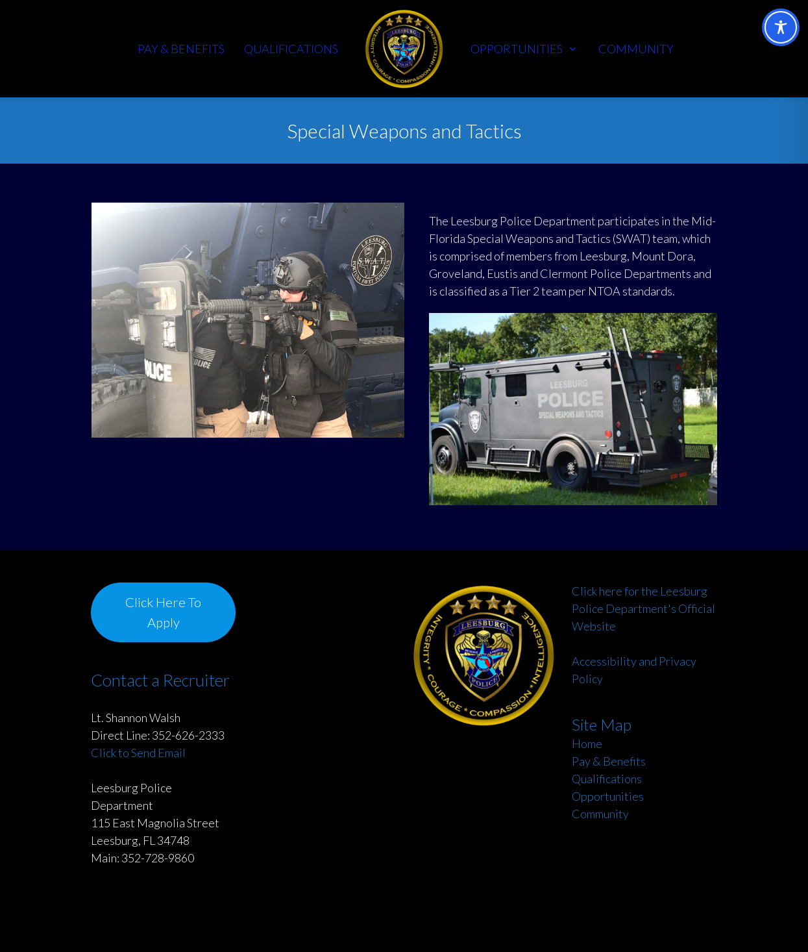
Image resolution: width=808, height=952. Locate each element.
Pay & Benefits (609, 761)
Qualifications (607, 778)
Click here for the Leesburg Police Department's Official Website (643, 608)
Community (600, 814)
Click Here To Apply (163, 611)
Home (587, 743)
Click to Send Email (138, 752)
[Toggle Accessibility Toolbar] (780, 27)
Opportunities (608, 796)
